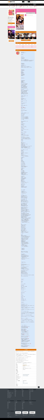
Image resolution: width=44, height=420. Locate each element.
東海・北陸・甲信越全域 (31, 391)
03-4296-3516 (11, 17)
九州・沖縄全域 (23, 402)
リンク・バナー (8, 414)
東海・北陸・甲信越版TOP (31, 390)
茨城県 (15, 394)
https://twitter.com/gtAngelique (25, 375)
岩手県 (7, 407)
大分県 (22, 406)
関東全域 (15, 391)
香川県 (15, 407)
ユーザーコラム (30, 403)
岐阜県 (29, 394)
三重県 (29, 395)
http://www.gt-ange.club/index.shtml (26, 374)
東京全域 (8, 391)
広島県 (15, 403)
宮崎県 (22, 407)
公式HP (34, 4)
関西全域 (22, 391)
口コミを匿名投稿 (10, 24)
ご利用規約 (8, 415)
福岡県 (22, 403)
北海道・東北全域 (8, 402)
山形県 (7, 406)
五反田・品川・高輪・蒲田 (9, 394)
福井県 (29, 399)
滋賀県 (22, 394)
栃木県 (15, 395)
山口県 (15, 406)
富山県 (29, 398)
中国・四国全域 (16, 402)
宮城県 (7, 403)
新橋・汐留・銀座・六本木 (9, 395)
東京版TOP (8, 390)
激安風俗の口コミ (30, 402)
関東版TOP (15, 390)
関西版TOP (23, 390)
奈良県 (22, 395)
